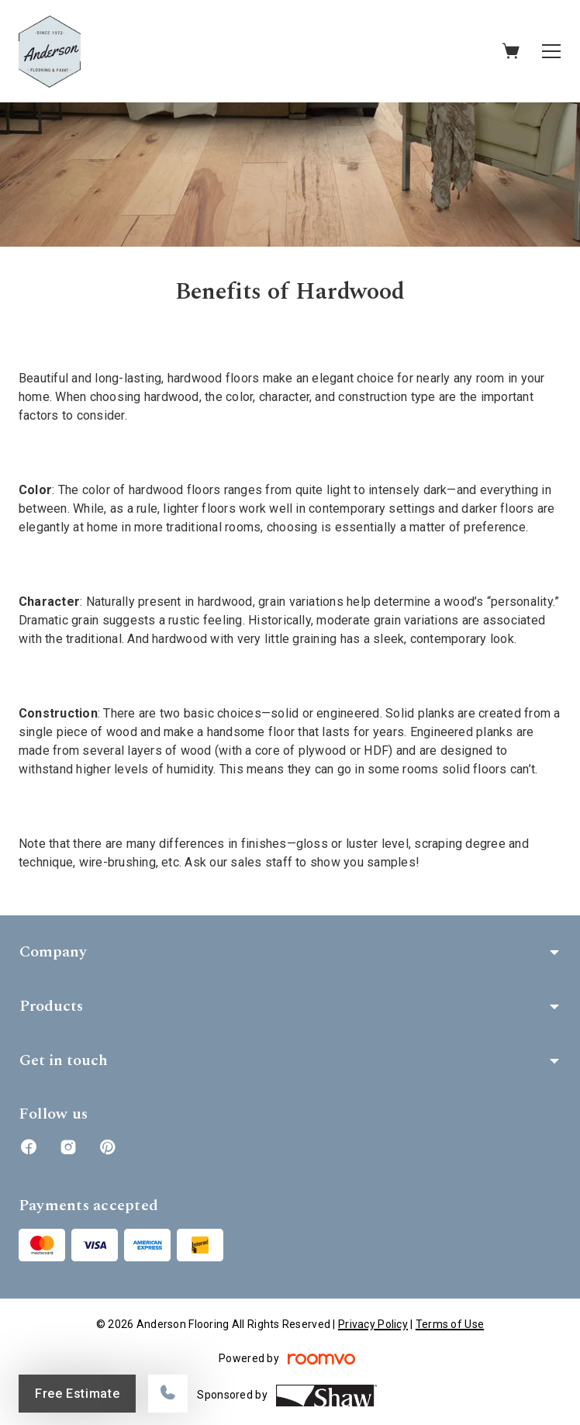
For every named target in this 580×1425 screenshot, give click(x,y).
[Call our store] (168, 1394)
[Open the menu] (551, 51)
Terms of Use (450, 1324)
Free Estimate (77, 1393)
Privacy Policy (373, 1324)
